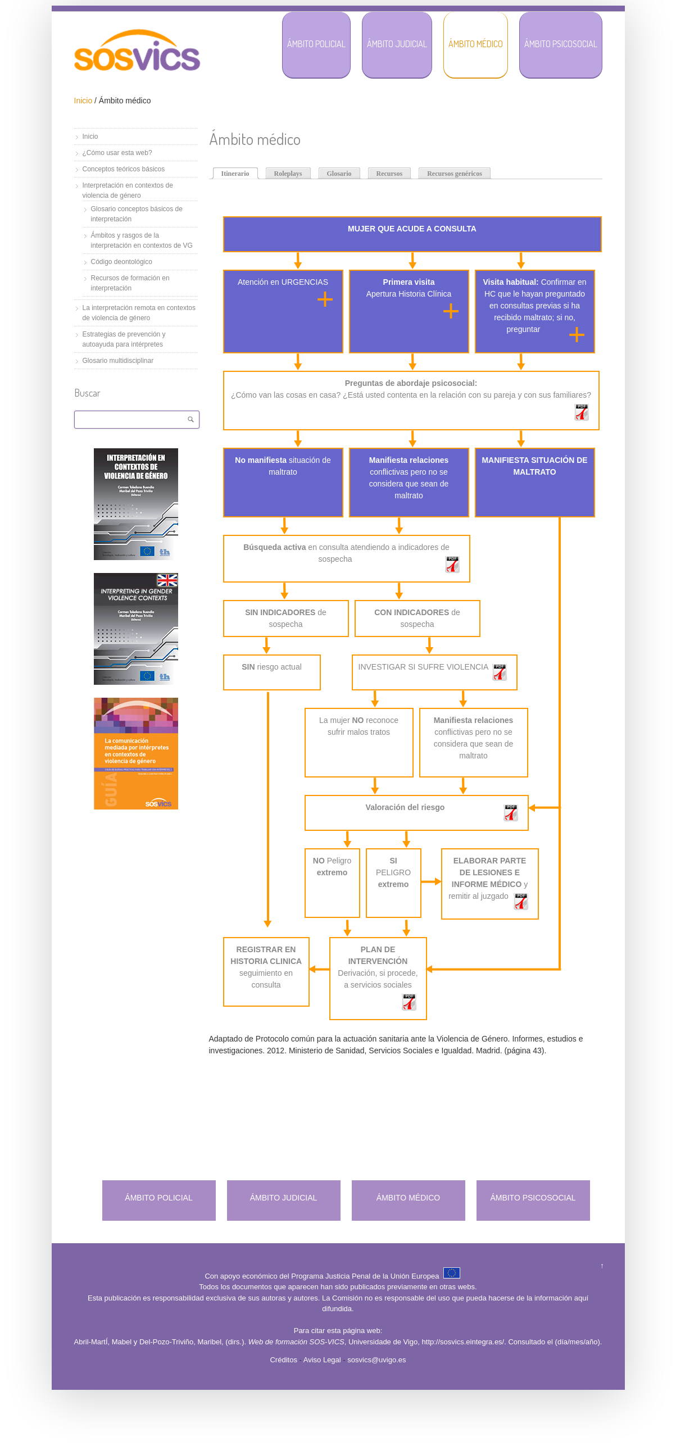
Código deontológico (121, 262)
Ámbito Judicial (397, 43)
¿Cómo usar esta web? (117, 153)
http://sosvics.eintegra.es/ (463, 1342)
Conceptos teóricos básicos (124, 169)
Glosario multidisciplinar (118, 361)
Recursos (389, 174)
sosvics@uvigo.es (376, 1360)
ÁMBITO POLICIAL (158, 1197)
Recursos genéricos (454, 174)
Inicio (83, 100)
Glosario (339, 174)
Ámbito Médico (475, 43)
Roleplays (288, 174)
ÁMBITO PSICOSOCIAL (532, 1197)
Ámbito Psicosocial (560, 43)
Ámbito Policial (316, 43)
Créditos (283, 1360)
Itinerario (235, 174)
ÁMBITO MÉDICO (408, 1197)
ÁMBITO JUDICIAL (283, 1197)
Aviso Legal (322, 1360)
